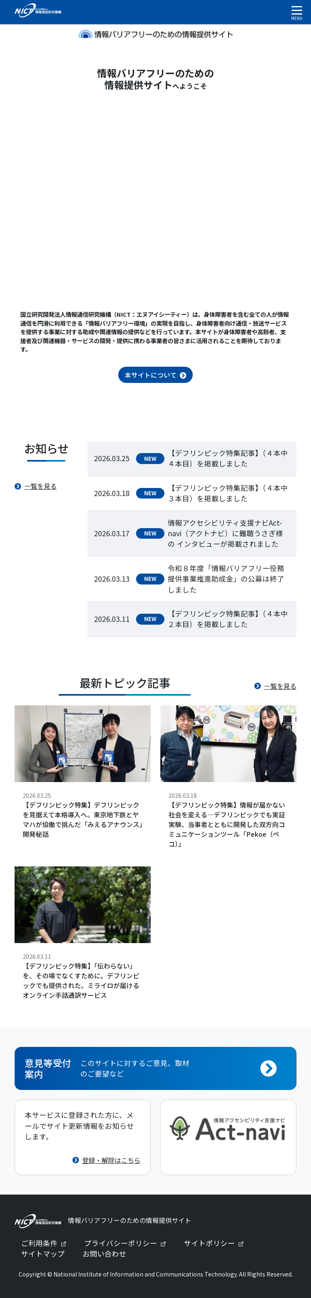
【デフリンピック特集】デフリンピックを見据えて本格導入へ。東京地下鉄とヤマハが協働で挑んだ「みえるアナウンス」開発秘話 (83, 819)
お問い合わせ (104, 1254)
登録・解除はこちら (111, 1160)
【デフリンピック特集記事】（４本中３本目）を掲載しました (228, 493)
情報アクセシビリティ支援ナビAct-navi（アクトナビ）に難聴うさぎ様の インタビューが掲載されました (225, 533)
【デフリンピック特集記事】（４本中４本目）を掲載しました (228, 458)
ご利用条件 (47, 1243)
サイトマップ (43, 1254)
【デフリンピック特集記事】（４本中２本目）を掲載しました (228, 618)
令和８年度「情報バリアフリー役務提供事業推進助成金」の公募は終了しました (226, 579)
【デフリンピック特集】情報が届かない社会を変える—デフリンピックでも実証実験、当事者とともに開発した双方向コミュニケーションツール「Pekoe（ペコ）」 (226, 824)
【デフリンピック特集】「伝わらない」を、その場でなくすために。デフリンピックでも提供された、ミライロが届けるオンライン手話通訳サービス (81, 980)
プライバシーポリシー (128, 1243)
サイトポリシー (217, 1243)
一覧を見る (40, 486)
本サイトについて (151, 375)
